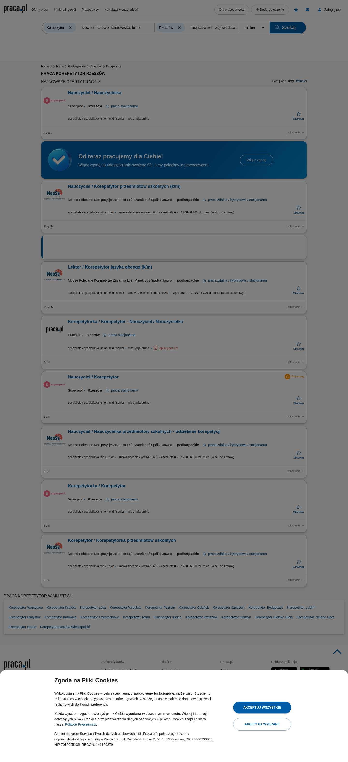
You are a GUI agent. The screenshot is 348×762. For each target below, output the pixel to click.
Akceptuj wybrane (262, 724)
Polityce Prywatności (80, 724)
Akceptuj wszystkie (262, 707)
